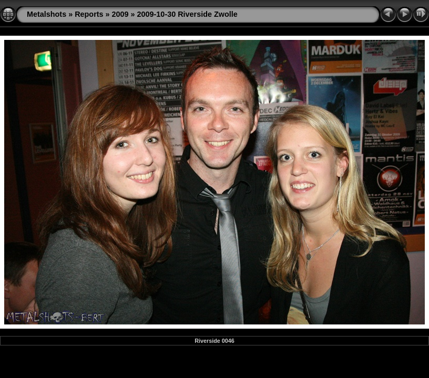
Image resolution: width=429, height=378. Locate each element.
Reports (89, 14)
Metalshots (46, 14)
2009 (120, 14)
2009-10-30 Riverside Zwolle (187, 14)
